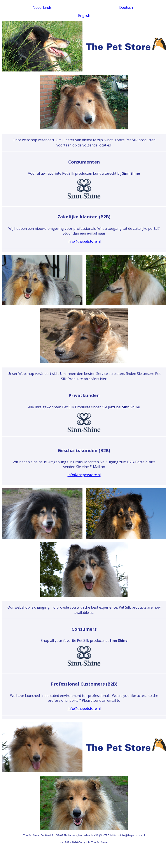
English (84, 15)
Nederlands (42, 7)
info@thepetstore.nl (84, 241)
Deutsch (126, 7)
